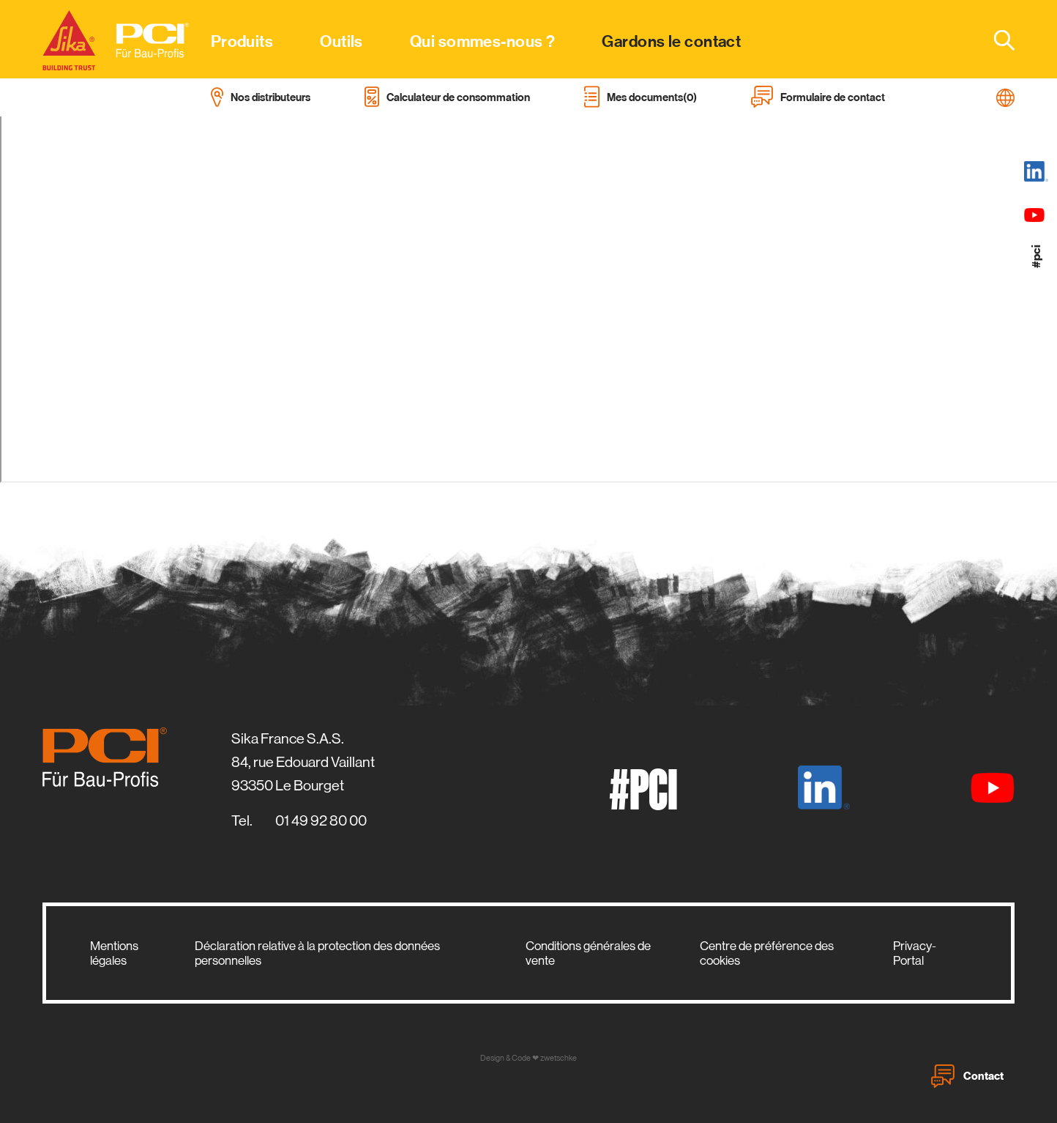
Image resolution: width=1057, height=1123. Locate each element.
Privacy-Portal (914, 953)
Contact (967, 1076)
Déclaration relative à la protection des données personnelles (317, 953)
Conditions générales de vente (588, 953)
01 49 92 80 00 (321, 820)
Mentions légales (114, 953)
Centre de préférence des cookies (767, 953)
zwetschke (558, 1058)
